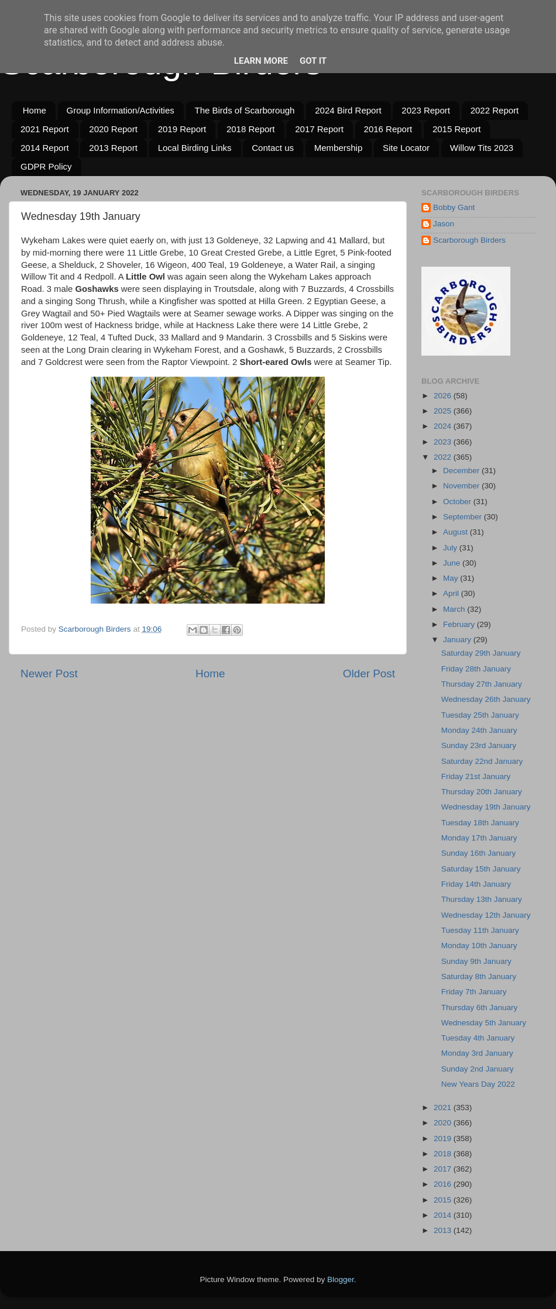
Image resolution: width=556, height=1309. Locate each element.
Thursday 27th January (481, 684)
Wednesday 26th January (486, 699)
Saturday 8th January (478, 976)
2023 (444, 442)
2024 (444, 426)
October (458, 501)
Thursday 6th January (479, 1007)
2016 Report (388, 129)
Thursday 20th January (481, 791)
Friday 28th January (476, 668)
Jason (443, 223)
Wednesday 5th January (483, 1022)
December (462, 470)
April (452, 593)
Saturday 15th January (481, 868)
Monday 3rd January (477, 1053)
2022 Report (495, 110)
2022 (444, 457)
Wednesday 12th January (486, 915)
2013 (444, 1230)
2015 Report (457, 129)
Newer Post (49, 673)
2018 (444, 1153)
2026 (444, 395)
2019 (444, 1138)
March (455, 609)
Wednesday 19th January (486, 806)
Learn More (261, 61)
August (456, 532)
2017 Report (319, 129)
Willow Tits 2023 (481, 148)
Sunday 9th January (476, 961)
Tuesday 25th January (480, 715)
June (452, 563)
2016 (444, 1184)
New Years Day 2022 (478, 1084)
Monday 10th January (479, 945)
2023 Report (425, 110)
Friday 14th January (476, 884)
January (458, 639)
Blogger (340, 1279)
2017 (444, 1169)
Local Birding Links (195, 148)
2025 (444, 411)
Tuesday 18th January (480, 822)
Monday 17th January (479, 837)
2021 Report (44, 129)
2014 (444, 1215)
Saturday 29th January (481, 653)
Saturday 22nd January (482, 761)
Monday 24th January (479, 730)
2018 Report (250, 129)
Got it (313, 61)
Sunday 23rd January (478, 745)
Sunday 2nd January (477, 1069)
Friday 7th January (474, 991)
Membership (338, 148)
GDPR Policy (46, 166)
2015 (444, 1200)
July (451, 547)
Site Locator (406, 148)
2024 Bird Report (348, 110)
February (460, 624)
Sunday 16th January (478, 853)
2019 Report (182, 129)
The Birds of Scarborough (245, 110)
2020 (444, 1122)
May (451, 578)
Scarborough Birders (469, 240)
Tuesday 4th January (478, 1038)
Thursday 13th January (481, 899)
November (462, 485)
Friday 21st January (476, 776)
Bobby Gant (454, 207)
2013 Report (113, 148)
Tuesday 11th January (480, 930)
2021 (444, 1107)
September (463, 516)
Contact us (273, 148)
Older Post (369, 673)
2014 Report (44, 148)
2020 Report (113, 129)
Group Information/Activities (120, 110)
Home (34, 110)
